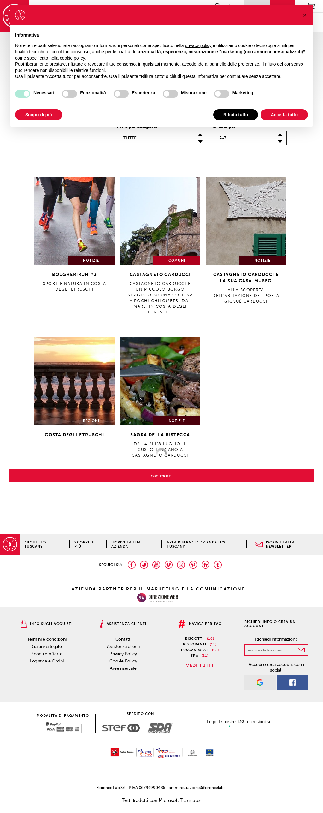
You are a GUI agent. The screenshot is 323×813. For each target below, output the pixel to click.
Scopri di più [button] (38, 114)
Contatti (123, 639)
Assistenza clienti (123, 646)
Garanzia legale (47, 646)
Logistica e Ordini (47, 661)
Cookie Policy (123, 661)
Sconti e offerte (46, 653)
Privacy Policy (123, 653)
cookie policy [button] (72, 58)
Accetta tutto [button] (284, 114)
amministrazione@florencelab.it (197, 787)
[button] (305, 15)
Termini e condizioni (47, 639)
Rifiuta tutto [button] (235, 114)
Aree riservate (123, 668)
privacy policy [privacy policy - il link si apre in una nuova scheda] (198, 45)
